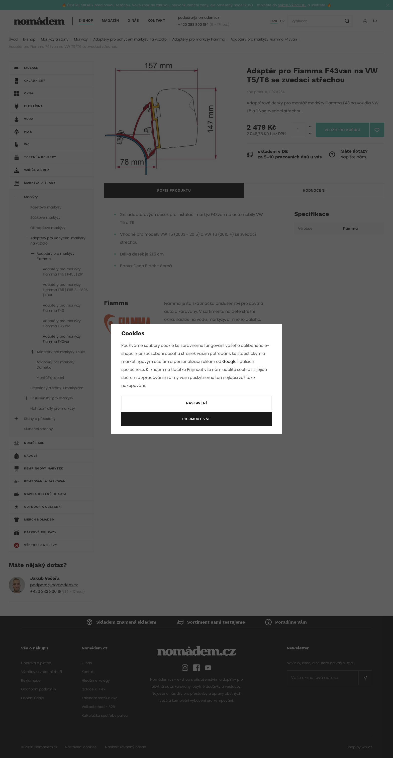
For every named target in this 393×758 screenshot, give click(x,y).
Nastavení (196, 403)
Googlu (230, 361)
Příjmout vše (196, 419)
